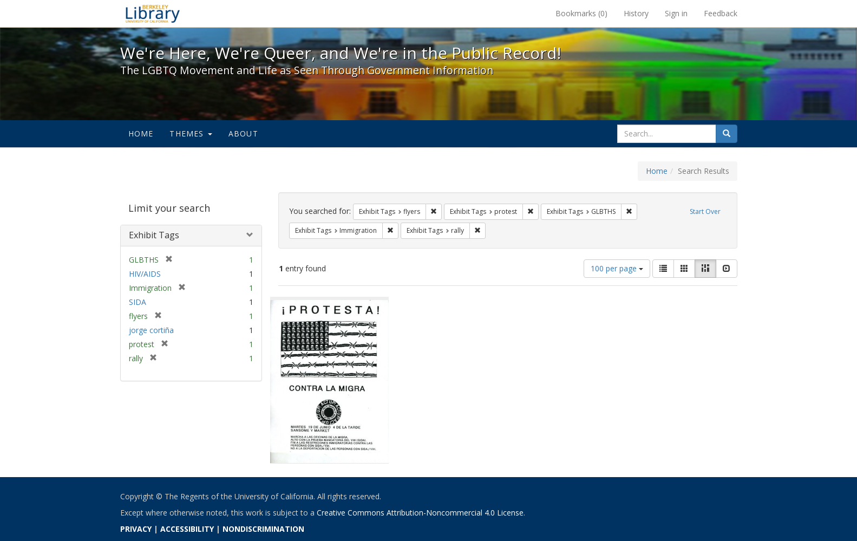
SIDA (137, 302)
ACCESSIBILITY (187, 529)
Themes (190, 133)
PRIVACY (136, 529)
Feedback (720, 13)
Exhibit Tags (154, 235)
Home (141, 133)
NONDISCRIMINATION (263, 529)
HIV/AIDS (145, 274)
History (636, 13)
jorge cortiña (151, 330)
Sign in (676, 13)
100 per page (617, 268)
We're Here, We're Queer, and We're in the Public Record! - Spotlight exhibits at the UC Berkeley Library (152, 13)
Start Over (705, 211)
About (243, 133)
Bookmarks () (581, 13)
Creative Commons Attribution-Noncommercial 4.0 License (420, 512)
